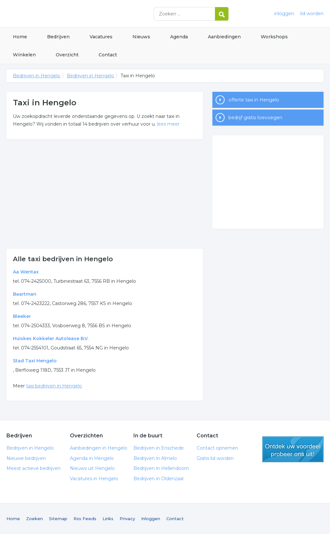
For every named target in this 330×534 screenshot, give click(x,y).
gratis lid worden (293, 449)
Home (20, 37)
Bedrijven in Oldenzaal (158, 479)
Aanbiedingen (224, 37)
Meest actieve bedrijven (33, 468)
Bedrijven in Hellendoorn (161, 468)
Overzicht (67, 55)
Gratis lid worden (215, 458)
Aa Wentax (26, 272)
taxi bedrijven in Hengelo (54, 386)
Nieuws (141, 37)
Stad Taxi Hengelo (35, 361)
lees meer (168, 124)
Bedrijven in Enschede (158, 448)
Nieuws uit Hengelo (92, 468)
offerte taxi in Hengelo (253, 100)
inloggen (284, 13)
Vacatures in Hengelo (94, 479)
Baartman (24, 294)
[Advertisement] (105, 194)
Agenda (179, 37)
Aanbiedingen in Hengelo (98, 448)
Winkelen (24, 55)
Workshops (274, 37)
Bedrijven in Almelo (155, 458)
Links (107, 518)
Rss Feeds (84, 518)
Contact (108, 55)
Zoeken (34, 518)
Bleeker (22, 316)
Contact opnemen (217, 448)
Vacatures (101, 37)
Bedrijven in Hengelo (87, 14)
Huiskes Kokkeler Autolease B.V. (50, 338)
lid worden (312, 13)
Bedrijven (58, 37)
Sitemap (58, 518)
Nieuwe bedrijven (26, 458)
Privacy (127, 518)
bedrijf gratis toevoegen (255, 117)
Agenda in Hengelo (92, 458)
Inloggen (150, 518)
